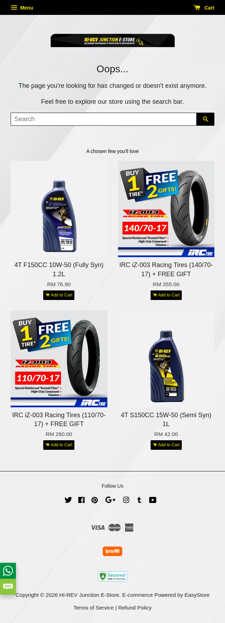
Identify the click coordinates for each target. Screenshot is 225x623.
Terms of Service (93, 608)
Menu (22, 8)
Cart (203, 8)
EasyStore (197, 595)
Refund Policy (135, 608)
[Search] (104, 119)
